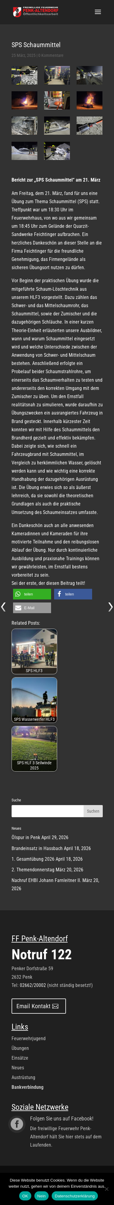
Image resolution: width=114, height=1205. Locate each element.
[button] (32, 594)
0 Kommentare (51, 55)
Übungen (20, 1048)
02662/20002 (33, 985)
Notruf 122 (42, 954)
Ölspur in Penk (26, 837)
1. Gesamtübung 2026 (33, 859)
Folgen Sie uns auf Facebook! (61, 1118)
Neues (18, 1068)
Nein (41, 1196)
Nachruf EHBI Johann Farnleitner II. (46, 880)
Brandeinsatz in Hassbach (37, 848)
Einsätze (20, 1058)
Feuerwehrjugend (29, 1038)
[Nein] (106, 1189)
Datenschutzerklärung (75, 1196)
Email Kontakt (33, 1006)
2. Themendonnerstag (33, 870)
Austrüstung (23, 1077)
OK (25, 1196)
